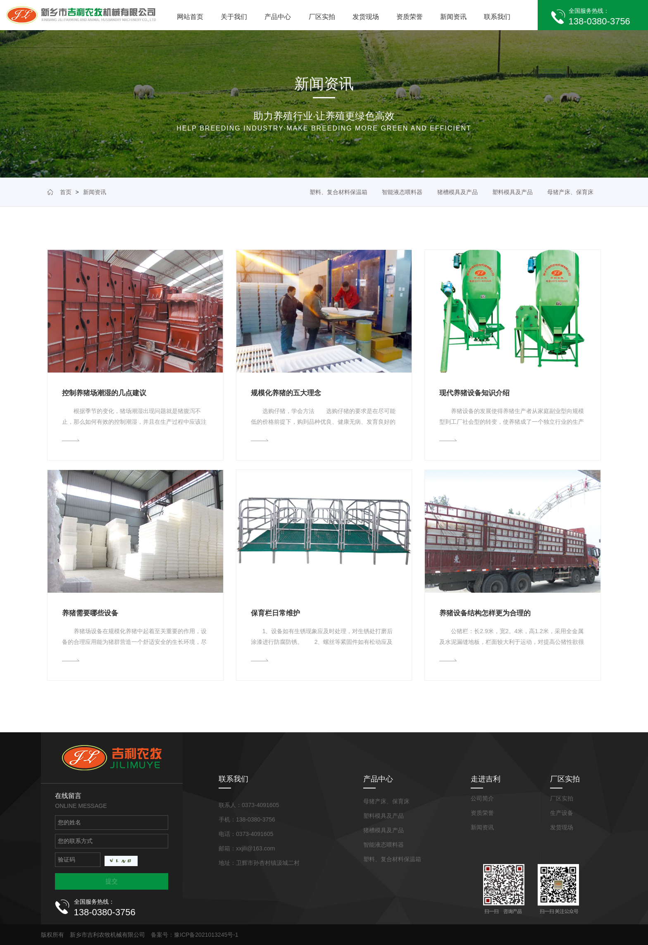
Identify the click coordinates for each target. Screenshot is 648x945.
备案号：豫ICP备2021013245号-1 (194, 934)
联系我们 (497, 16)
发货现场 (366, 16)
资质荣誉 (409, 16)
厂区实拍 (322, 16)
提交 (111, 881)
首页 (65, 192)
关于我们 (234, 16)
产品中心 (277, 16)
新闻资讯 (453, 16)
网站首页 (190, 16)
